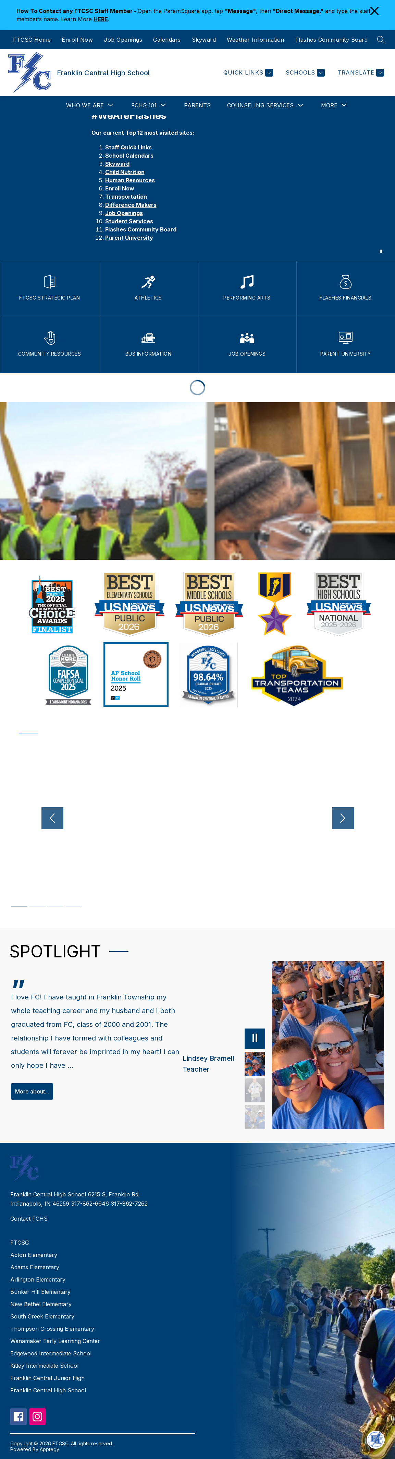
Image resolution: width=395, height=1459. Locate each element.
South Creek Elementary (42, 1316)
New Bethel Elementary (41, 1304)
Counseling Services (260, 105)
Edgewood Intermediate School (50, 1353)
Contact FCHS (29, 1218)
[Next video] (343, 818)
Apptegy (49, 1449)
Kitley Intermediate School (44, 1365)
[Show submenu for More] (329, 105)
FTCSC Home (32, 39)
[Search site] (381, 40)
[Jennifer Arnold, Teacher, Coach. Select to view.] (255, 1090)
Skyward (204, 39)
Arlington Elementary (37, 1279)
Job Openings (123, 39)
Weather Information (255, 39)
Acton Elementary (33, 1254)
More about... (32, 1091)
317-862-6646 (90, 1203)
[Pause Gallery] (380, 251)
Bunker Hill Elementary (40, 1291)
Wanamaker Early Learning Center (55, 1341)
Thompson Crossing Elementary (52, 1328)
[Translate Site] (360, 72)
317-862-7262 (129, 1203)
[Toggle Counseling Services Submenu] (300, 105)
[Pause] (255, 1038)
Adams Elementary (34, 1267)
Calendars (167, 39)
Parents (197, 105)
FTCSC (19, 1242)
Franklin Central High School (48, 1390)
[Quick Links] (247, 72)
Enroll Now (77, 39)
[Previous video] (52, 818)
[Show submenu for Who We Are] (85, 105)
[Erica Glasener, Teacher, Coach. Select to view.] (255, 1117)
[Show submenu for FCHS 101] (144, 105)
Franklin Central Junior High (47, 1378)
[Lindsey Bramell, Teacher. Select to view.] (224, 1063)
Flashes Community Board (331, 39)
